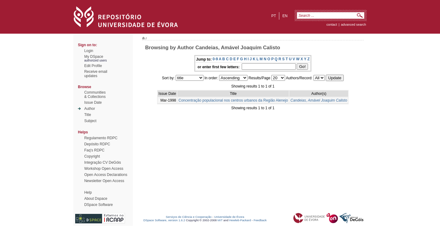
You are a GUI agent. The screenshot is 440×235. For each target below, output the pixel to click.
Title (87, 115)
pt (273, 16)
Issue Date (93, 102)
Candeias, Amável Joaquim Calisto (318, 100)
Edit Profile (93, 66)
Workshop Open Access (103, 168)
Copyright (92, 156)
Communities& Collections (95, 94)
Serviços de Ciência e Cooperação (189, 216)
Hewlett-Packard (240, 220)
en (285, 16)
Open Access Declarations (105, 175)
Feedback (260, 220)
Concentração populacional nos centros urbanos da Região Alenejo (233, 100)
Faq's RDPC (94, 150)
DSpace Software (98, 205)
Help (88, 192)
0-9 (215, 59)
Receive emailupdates (95, 73)
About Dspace (95, 198)
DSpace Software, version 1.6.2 (164, 220)
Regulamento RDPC (101, 138)
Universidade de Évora (229, 216)
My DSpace (93, 56)
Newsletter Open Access (104, 181)
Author (89, 108)
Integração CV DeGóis (102, 162)
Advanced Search (353, 24)
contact (331, 24)
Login (88, 51)
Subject (90, 121)
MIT (220, 220)
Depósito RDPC (97, 144)
